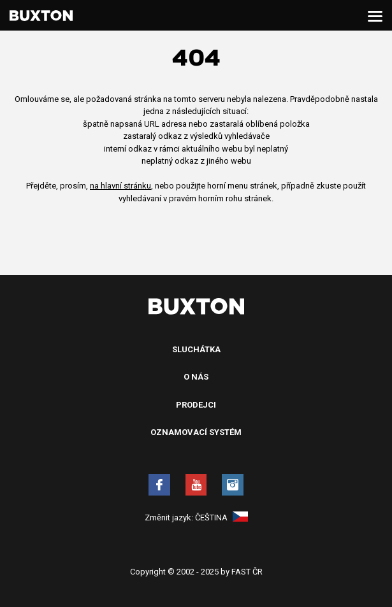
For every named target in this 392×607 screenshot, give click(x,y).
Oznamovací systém (196, 432)
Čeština (221, 517)
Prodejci (196, 405)
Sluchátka (196, 349)
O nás (196, 377)
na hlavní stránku (120, 185)
